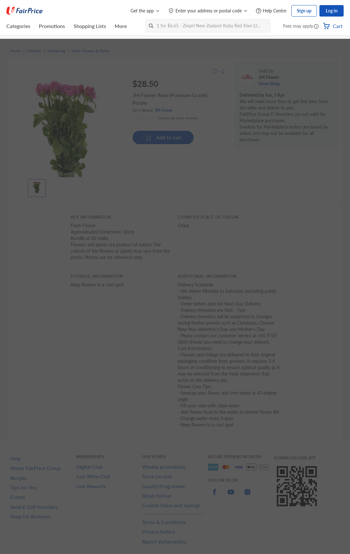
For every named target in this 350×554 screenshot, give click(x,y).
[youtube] (231, 496)
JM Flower (164, 110)
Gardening (56, 51)
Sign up (304, 10)
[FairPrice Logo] (24, 11)
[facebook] (214, 496)
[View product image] (37, 186)
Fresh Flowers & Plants (91, 51)
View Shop (269, 83)
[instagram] (247, 496)
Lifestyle (34, 51)
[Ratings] (165, 118)
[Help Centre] (271, 11)
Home (15, 51)
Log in (332, 10)
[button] (316, 27)
